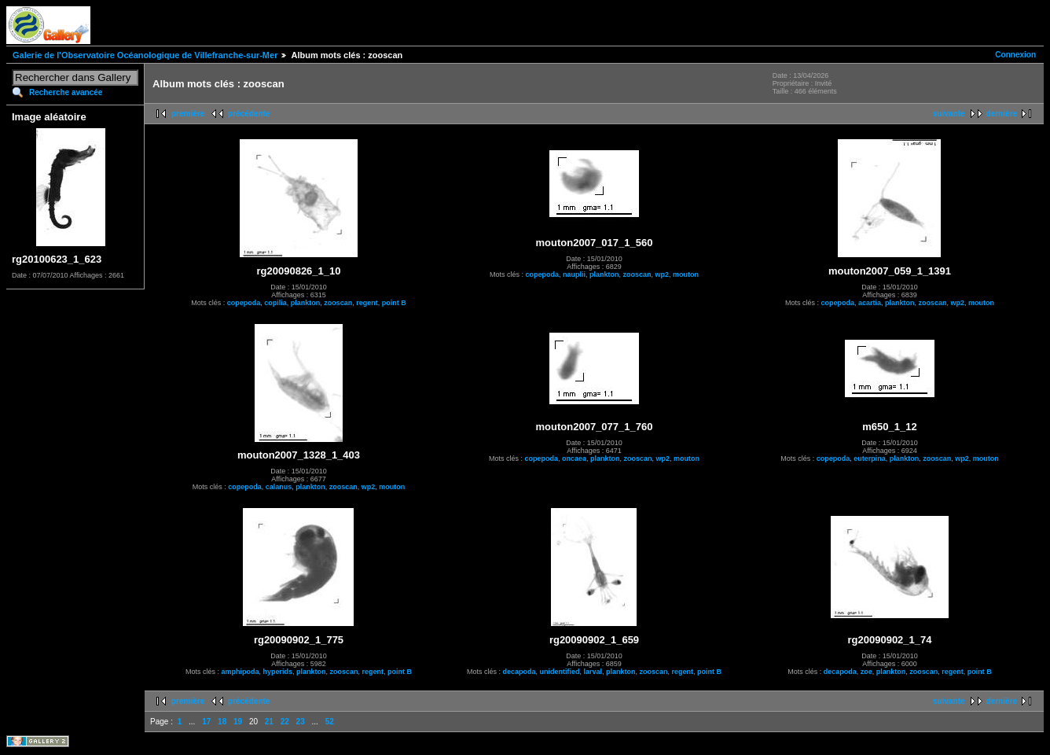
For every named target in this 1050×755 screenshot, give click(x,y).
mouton (686, 274)
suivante (949, 113)
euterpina (870, 458)
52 (329, 721)
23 (300, 721)
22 (285, 721)
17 (206, 721)
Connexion (1015, 54)
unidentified (559, 672)
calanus (279, 487)
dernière (1001, 113)
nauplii (574, 274)
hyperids (277, 672)
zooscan (338, 303)
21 (269, 721)
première (187, 113)
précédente (249, 113)
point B (394, 303)
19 (237, 721)
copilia (275, 303)
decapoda (518, 672)
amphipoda (240, 672)
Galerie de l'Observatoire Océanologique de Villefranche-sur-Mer (145, 55)
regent (367, 303)
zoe (866, 672)
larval (592, 672)
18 (222, 721)
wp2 (662, 274)
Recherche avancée (65, 92)
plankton (306, 303)
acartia (869, 303)
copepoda (244, 303)
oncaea (574, 458)
